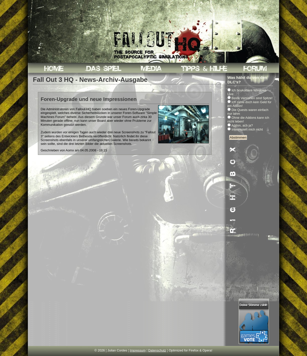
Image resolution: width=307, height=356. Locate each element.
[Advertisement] (254, 222)
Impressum (138, 350)
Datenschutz (157, 350)
